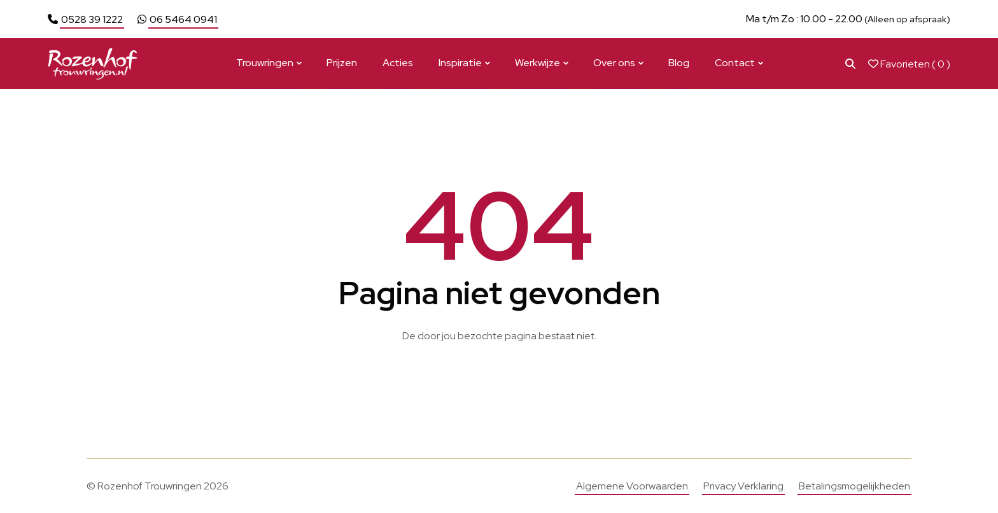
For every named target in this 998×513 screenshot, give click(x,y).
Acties (398, 62)
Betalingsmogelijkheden (854, 486)
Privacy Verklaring (743, 486)
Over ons (614, 62)
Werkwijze (537, 62)
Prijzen (342, 62)
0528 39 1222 (92, 19)
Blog (678, 62)
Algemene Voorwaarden (632, 486)
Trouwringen (264, 62)
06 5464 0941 (183, 19)
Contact (735, 62)
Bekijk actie (605, 18)
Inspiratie (460, 62)
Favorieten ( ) (909, 64)
